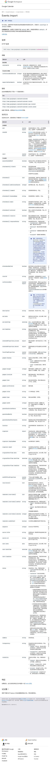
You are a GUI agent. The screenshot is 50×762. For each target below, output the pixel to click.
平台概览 (4, 753)
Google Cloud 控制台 (23, 756)
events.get (39, 151)
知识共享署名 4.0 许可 (25, 698)
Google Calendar (8, 6)
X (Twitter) (36, 756)
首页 (3, 12)
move (33, 629)
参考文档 (27, 12)
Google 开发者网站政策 (28, 700)
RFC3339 (30, 323)
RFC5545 (30, 132)
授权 (11, 20)
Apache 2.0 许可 (5, 700)
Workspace (15, 2)
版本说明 (4, 758)
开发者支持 (4, 760)
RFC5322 (32, 204)
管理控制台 (20, 751)
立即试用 (4, 34)
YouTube (36, 758)
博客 (35, 751)
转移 (32, 437)
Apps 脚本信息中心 (22, 754)
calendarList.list (26, 66)
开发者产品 (4, 756)
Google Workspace (10, 12)
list (32, 582)
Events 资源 (24, 117)
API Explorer (21, 758)
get (33, 583)
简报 (35, 754)
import (37, 135)
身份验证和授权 (18, 110)
